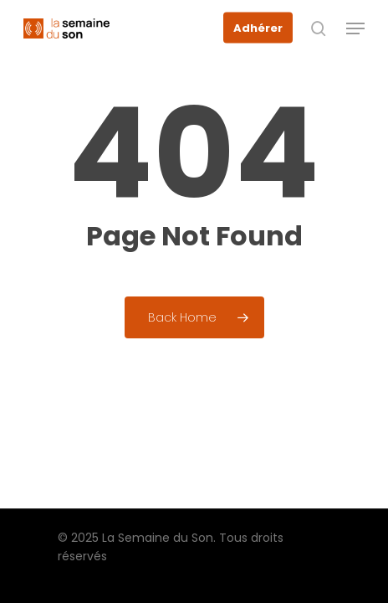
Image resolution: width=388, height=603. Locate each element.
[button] (355, 28)
